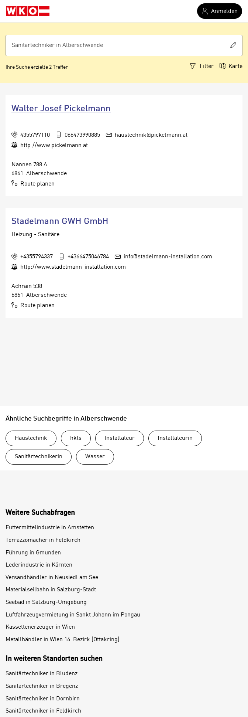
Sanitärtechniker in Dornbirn (43, 699)
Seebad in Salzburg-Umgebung (46, 602)
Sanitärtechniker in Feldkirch (43, 711)
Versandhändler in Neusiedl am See (52, 578)
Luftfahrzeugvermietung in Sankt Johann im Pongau (73, 615)
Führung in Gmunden (33, 553)
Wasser (95, 457)
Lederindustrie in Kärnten (39, 565)
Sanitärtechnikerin (38, 457)
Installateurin (175, 438)
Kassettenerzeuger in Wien (40, 627)
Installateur (119, 438)
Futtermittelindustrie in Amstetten (50, 528)
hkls (76, 438)
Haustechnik (31, 438)
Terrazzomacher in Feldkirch (43, 540)
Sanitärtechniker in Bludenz (42, 674)
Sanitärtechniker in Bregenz (42, 686)
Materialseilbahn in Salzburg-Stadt (51, 590)
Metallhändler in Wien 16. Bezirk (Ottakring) (63, 640)
